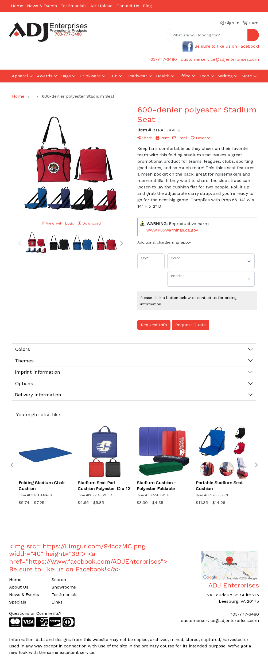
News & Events (42, 5)
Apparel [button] (20, 75)
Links (57, 602)
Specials (17, 602)
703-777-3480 (162, 59)
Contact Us (127, 5)
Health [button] (163, 75)
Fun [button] (114, 75)
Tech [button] (204, 75)
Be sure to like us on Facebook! (227, 46)
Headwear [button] (136, 75)
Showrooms (64, 587)
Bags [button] (66, 75)
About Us (18, 587)
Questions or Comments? (35, 613)
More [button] (247, 75)
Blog (147, 5)
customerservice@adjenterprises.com (220, 59)
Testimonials (74, 5)
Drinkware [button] (90, 75)
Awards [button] (44, 75)
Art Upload (101, 5)
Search (59, 579)
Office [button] (184, 75)
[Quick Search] (207, 35)
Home (17, 5)
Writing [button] (225, 75)
